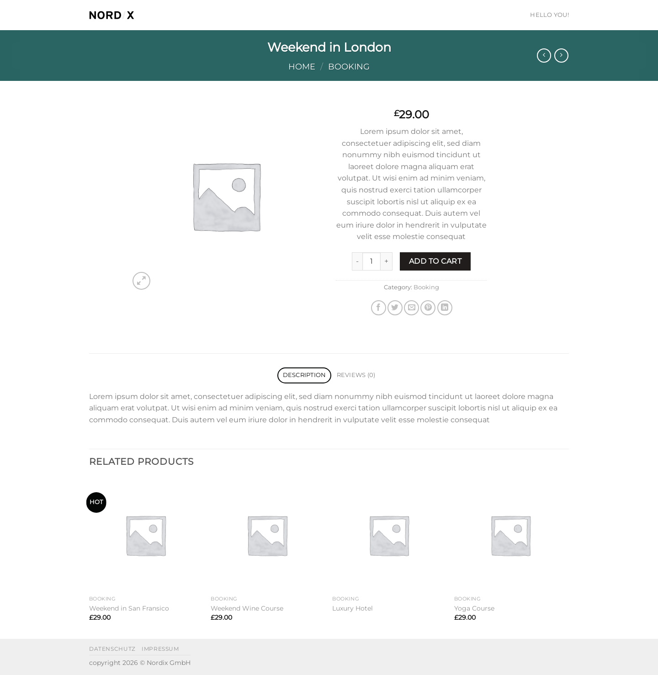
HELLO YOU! (549, 14)
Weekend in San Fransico (129, 608)
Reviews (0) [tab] (356, 375)
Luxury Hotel (352, 608)
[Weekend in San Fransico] (145, 534)
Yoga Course (474, 608)
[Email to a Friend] (411, 307)
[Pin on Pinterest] (427, 307)
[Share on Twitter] (395, 307)
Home (301, 66)
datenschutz (112, 648)
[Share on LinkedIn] (444, 307)
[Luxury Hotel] (388, 534)
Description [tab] (304, 375)
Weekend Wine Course (247, 608)
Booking (349, 66)
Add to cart (435, 261)
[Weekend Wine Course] (267, 534)
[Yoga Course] (510, 534)
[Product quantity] (371, 261)
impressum (160, 648)
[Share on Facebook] (378, 307)
